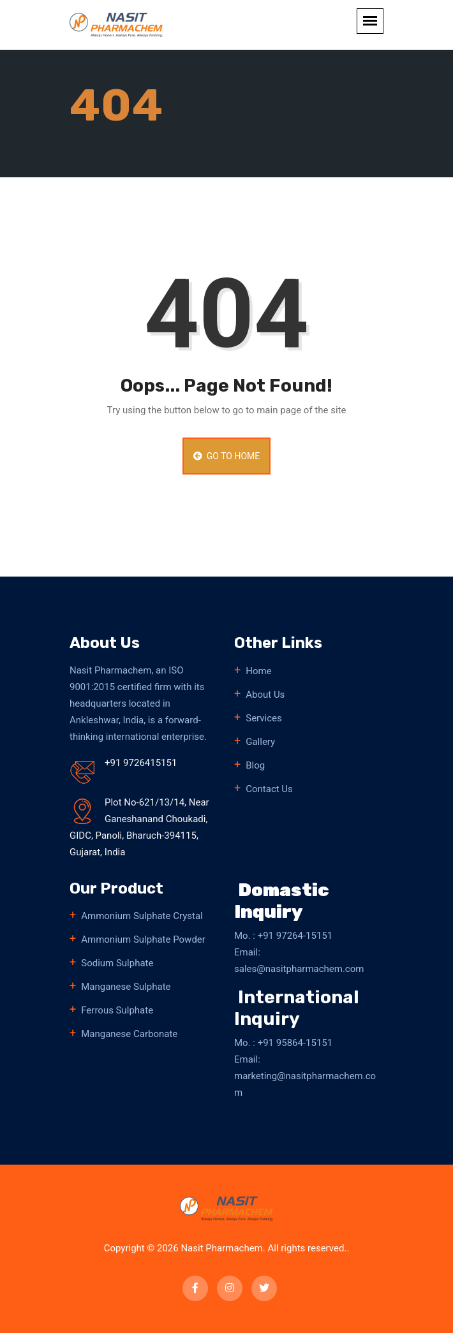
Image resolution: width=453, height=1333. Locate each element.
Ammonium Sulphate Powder (143, 939)
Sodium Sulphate (117, 963)
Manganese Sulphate (125, 986)
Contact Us (269, 789)
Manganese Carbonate (129, 1034)
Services (264, 718)
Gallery (260, 742)
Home (258, 671)
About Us (265, 694)
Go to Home (226, 456)
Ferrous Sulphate (117, 1010)
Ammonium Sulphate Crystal (142, 916)
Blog (255, 765)
